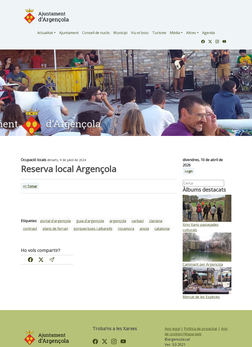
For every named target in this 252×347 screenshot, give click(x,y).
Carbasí (138, 220)
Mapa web (192, 334)
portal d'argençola (55, 220)
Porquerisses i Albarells (93, 228)
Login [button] (189, 171)
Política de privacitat (200, 328)
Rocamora (126, 228)
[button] (51, 259)
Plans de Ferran (55, 228)
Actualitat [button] (45, 32)
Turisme (159, 32)
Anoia (144, 228)
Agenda (208, 32)
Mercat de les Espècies (201, 296)
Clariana (155, 220)
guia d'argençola (90, 220)
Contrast (30, 228)
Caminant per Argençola (203, 264)
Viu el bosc (140, 32)
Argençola (117, 220)
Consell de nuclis (96, 32)
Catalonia (162, 228)
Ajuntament (69, 32)
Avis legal (172, 328)
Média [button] (175, 32)
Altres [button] (191, 32)
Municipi (120, 32)
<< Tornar (30, 186)
